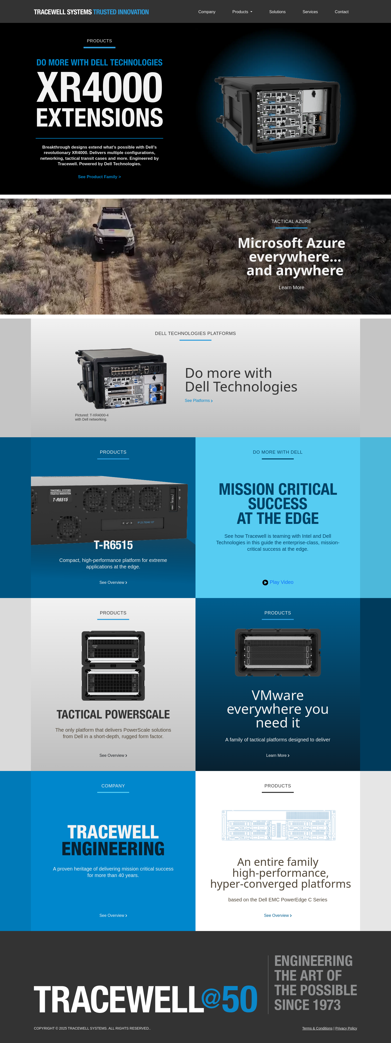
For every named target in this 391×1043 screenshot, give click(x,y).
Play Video (277, 582)
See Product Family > (99, 176)
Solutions (277, 12)
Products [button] (240, 12)
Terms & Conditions (317, 1028)
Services (310, 12)
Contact (342, 12)
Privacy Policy (346, 1028)
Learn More (291, 287)
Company (206, 12)
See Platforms (199, 400)
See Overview (113, 582)
